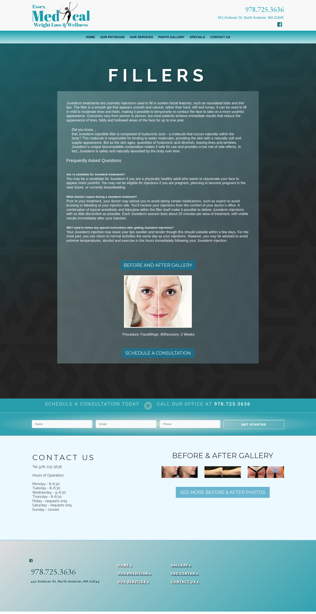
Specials (197, 37)
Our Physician (112, 37)
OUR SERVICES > (133, 584)
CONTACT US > (185, 584)
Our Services (141, 37)
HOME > (125, 567)
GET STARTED (253, 426)
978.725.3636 (264, 9)
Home (90, 37)
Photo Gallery (171, 37)
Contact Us (220, 37)
